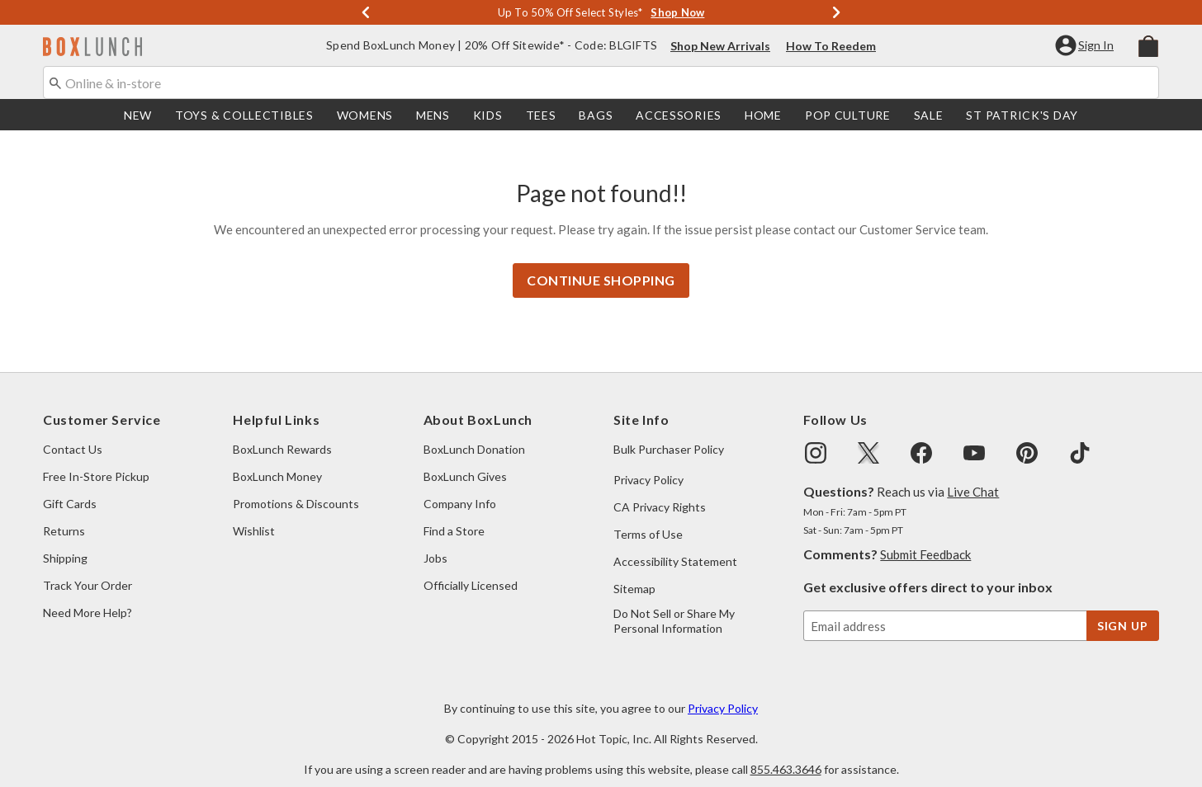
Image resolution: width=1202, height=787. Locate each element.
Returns (64, 514)
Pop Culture (848, 115)
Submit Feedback (925, 537)
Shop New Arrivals (720, 46)
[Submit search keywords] (55, 81)
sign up (1122, 609)
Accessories (679, 115)
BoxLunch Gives (465, 460)
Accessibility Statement (675, 545)
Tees (541, 115)
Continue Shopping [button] (601, 263)
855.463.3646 (785, 753)
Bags (596, 115)
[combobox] (601, 82)
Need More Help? (87, 596)
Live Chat (973, 475)
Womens (365, 115)
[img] (815, 436)
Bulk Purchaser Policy (668, 433)
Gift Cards (70, 487)
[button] (1086, 45)
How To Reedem (831, 46)
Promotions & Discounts (296, 487)
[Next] (836, 12)
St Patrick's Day (1022, 115)
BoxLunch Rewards (282, 433)
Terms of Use (648, 518)
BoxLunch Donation (474, 433)
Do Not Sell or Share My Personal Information (674, 604)
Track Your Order (87, 569)
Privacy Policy (648, 463)
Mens (433, 115)
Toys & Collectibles (244, 115)
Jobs (435, 542)
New (138, 115)
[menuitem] (1148, 44)
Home (763, 115)
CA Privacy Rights (659, 490)
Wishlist (254, 514)
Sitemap (634, 572)
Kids (488, 115)
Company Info (460, 487)
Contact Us (72, 433)
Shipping (65, 542)
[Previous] (365, 12)
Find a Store (454, 514)
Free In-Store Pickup (96, 460)
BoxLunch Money (277, 460)
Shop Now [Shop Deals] (677, 12)
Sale (929, 115)
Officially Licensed (471, 569)
